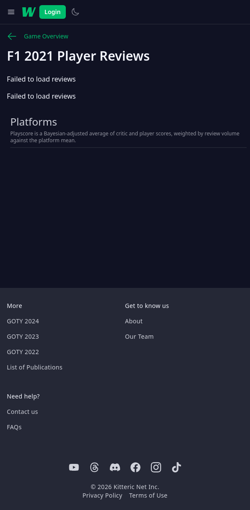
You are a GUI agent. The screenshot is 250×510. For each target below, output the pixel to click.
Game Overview (37, 36)
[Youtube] (74, 467)
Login (52, 12)
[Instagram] (156, 467)
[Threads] (94, 467)
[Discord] (115, 467)
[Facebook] (135, 467)
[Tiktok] (176, 467)
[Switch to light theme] (75, 12)
